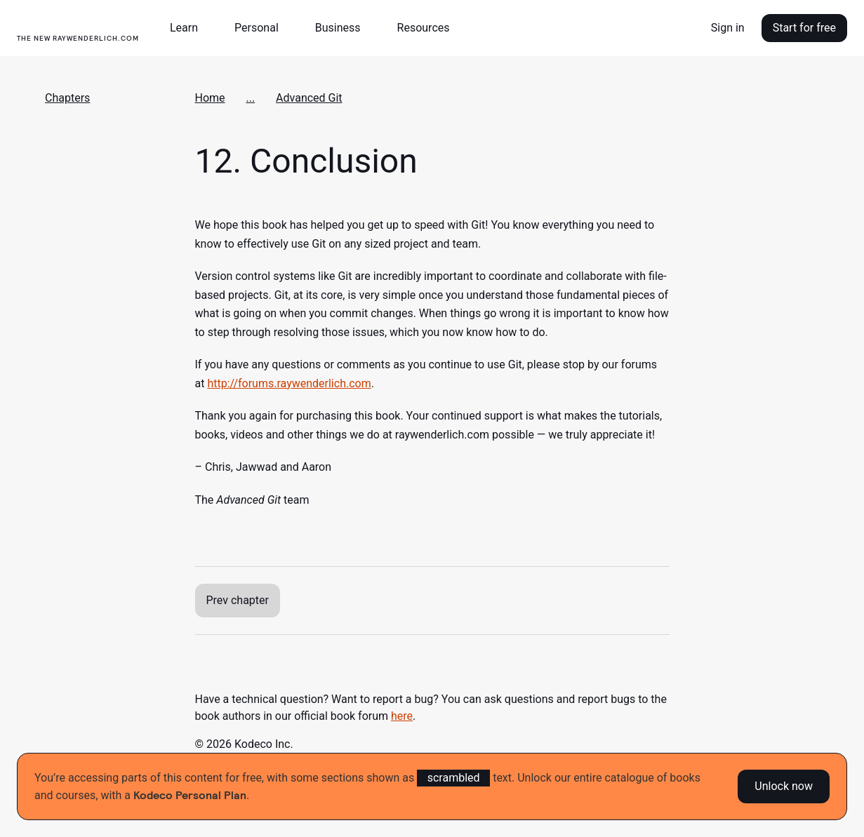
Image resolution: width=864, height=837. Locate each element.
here (402, 716)
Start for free (804, 27)
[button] (189, 28)
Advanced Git (309, 98)
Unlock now (784, 786)
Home (210, 98)
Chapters (67, 98)
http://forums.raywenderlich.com (289, 383)
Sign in (728, 27)
